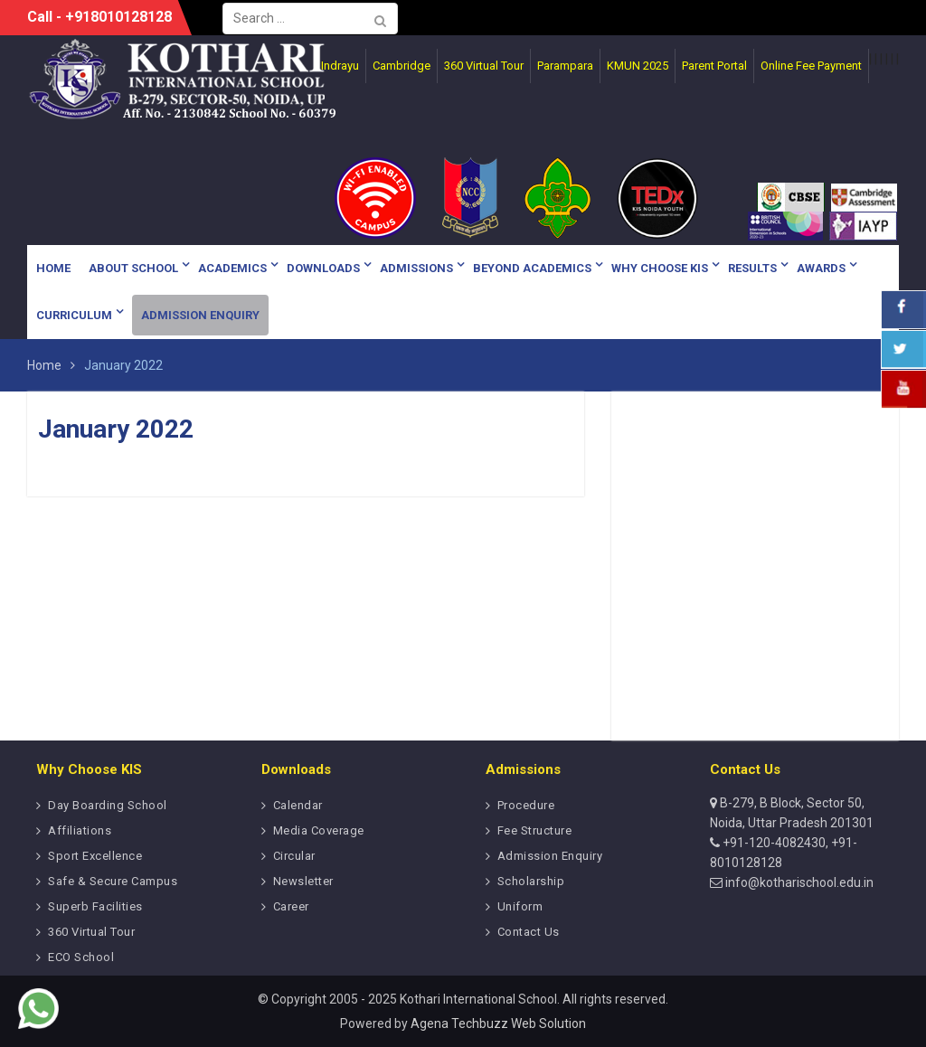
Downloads (323, 268)
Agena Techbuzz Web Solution (498, 1023)
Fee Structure (534, 830)
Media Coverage (318, 830)
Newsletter (303, 881)
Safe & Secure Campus (112, 881)
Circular (294, 856)
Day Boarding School (107, 805)
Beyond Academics (532, 268)
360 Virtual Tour (91, 932)
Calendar (298, 805)
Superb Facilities (95, 906)
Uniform (520, 906)
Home (53, 268)
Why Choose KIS (659, 268)
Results (752, 268)
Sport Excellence (95, 856)
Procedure (526, 805)
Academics (232, 268)
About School (133, 268)
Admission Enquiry (200, 315)
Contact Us (528, 932)
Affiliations (79, 830)
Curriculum (74, 315)
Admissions (416, 268)
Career (291, 906)
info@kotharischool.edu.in (798, 882)
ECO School (81, 957)
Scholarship (531, 881)
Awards (821, 268)
